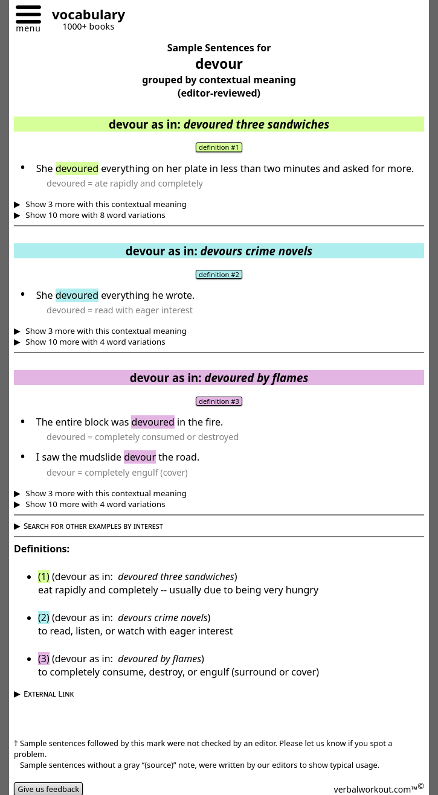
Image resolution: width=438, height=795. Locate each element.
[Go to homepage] (84, 16)
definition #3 (219, 401)
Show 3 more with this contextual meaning (105, 204)
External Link (49, 693)
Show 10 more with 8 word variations (95, 214)
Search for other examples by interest (93, 525)
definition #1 (219, 147)
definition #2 (219, 274)
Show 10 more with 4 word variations (95, 341)
